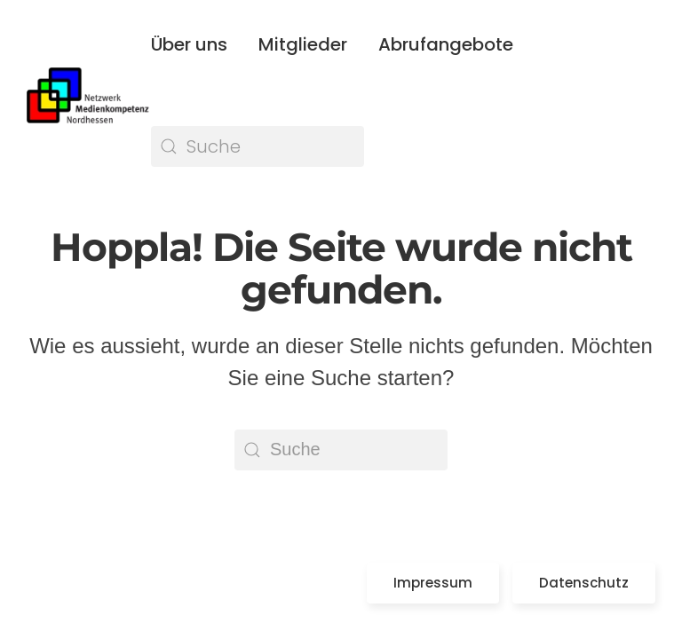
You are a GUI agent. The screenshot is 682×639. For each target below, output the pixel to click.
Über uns (189, 44)
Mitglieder (302, 44)
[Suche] (257, 146)
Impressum (432, 582)
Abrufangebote (445, 44)
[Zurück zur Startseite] (89, 95)
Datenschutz (584, 582)
